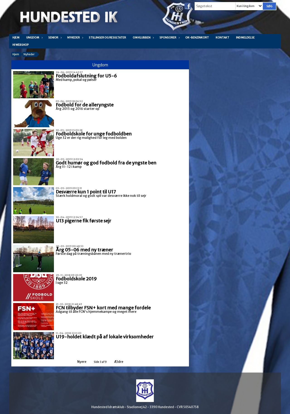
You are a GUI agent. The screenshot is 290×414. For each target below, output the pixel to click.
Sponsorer (169, 37)
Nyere (79, 362)
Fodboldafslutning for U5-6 (86, 76)
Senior (54, 37)
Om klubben (143, 37)
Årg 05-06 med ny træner (84, 250)
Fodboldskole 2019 (76, 279)
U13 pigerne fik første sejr (83, 221)
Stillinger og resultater (107, 37)
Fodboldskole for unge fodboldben (94, 134)
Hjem (15, 37)
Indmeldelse (245, 37)
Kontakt (222, 37)
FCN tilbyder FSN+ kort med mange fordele (103, 307)
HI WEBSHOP (20, 44)
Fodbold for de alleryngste (85, 105)
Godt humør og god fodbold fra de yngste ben (106, 163)
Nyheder (74, 37)
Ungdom (33, 37)
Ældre (121, 362)
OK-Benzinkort (197, 37)
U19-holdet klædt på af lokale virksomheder (105, 336)
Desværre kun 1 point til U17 (86, 192)
